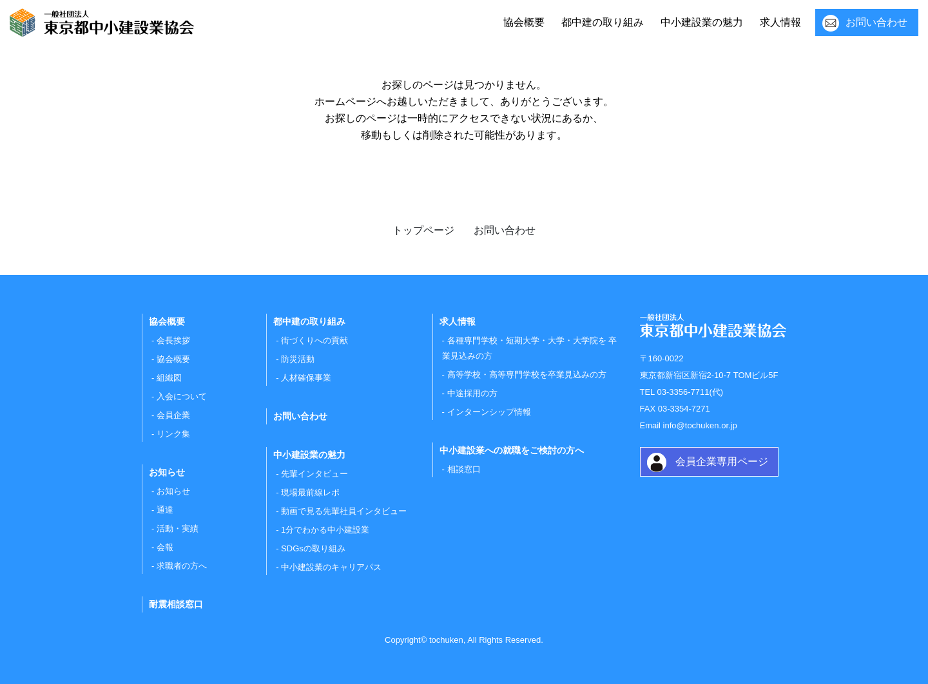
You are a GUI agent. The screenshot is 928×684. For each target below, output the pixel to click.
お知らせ (173, 491)
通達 (165, 510)
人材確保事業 (306, 378)
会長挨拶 (173, 340)
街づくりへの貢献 (314, 340)
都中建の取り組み (602, 22)
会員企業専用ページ (721, 461)
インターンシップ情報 (489, 412)
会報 (165, 547)
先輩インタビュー (314, 474)
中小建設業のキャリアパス (331, 567)
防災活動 (297, 359)
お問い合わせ (876, 22)
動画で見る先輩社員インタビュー (344, 511)
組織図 (169, 378)
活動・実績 (177, 528)
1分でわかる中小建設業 (325, 530)
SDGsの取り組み (313, 548)
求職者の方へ (182, 566)
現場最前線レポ (310, 492)
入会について (182, 396)
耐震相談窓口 (176, 604)
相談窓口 (464, 469)
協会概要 (524, 22)
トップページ (423, 230)
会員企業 (173, 415)
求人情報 (780, 22)
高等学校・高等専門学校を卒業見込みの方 (526, 374)
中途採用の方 (472, 393)
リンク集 (173, 434)
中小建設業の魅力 (702, 22)
